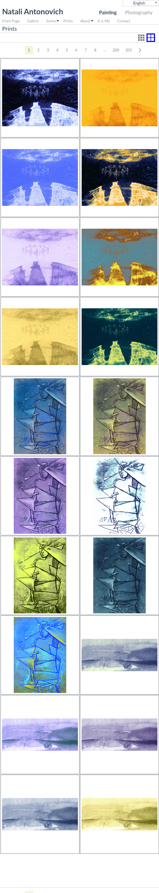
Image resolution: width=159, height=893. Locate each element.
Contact (123, 21)
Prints (68, 21)
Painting (108, 12)
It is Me (104, 21)
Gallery (33, 21)
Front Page (11, 21)
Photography (139, 12)
